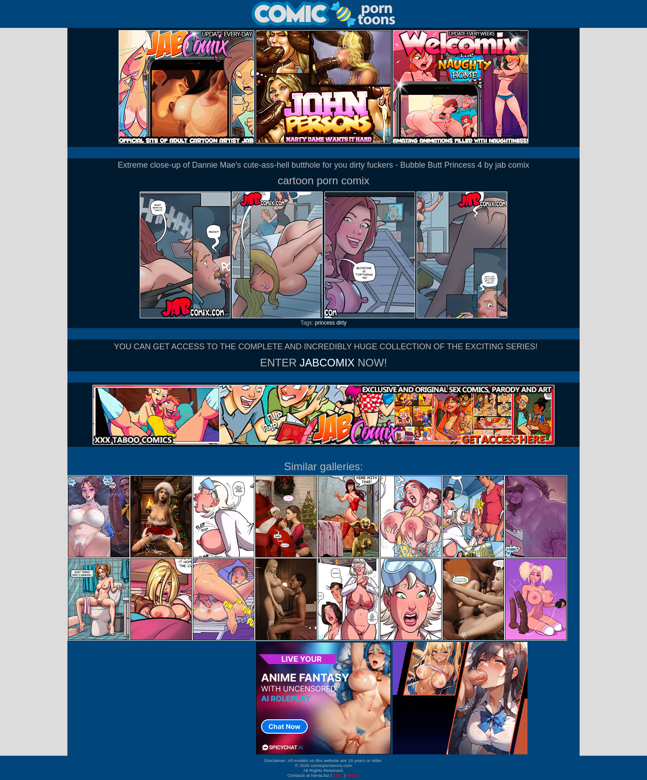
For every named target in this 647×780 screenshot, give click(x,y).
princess (325, 323)
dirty (342, 323)
